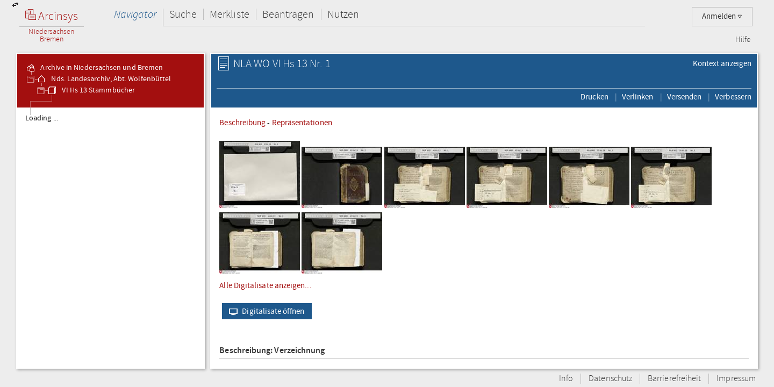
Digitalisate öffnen (264, 311)
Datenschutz (610, 379)
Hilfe (742, 40)
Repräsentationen (302, 122)
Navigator (135, 14)
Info (566, 379)
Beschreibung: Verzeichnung (272, 350)
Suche (183, 14)
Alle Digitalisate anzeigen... (265, 285)
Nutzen (343, 14)
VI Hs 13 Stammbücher (91, 90)
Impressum (736, 379)
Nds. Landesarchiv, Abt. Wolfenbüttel (103, 79)
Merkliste (229, 14)
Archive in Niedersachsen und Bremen (94, 68)
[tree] (110, 238)
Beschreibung (242, 122)
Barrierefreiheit (674, 379)
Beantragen (288, 14)
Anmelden (722, 16)
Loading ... (41, 118)
